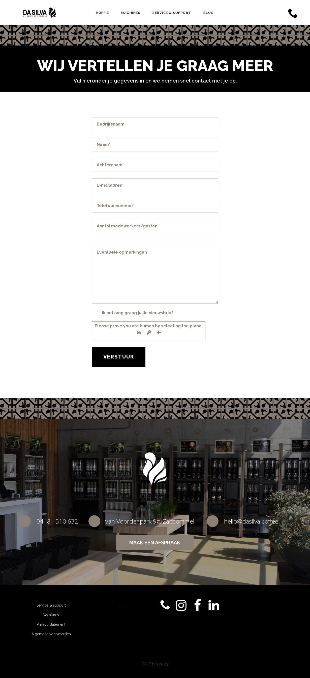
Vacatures (51, 615)
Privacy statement (51, 624)
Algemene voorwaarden (51, 634)
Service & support (51, 605)
